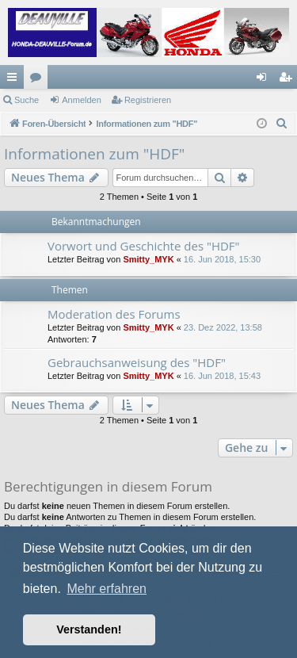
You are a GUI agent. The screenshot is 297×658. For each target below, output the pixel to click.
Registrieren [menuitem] (288, 80)
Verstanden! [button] (88, 629)
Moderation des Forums (114, 314)
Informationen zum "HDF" (94, 153)
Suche (26, 100)
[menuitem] (282, 123)
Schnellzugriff (15, 80)
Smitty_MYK (148, 259)
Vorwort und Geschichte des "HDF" (144, 246)
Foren (39, 80)
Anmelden (81, 100)
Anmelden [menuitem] (265, 80)
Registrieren (147, 100)
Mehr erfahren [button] (107, 588)
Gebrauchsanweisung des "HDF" (137, 362)
